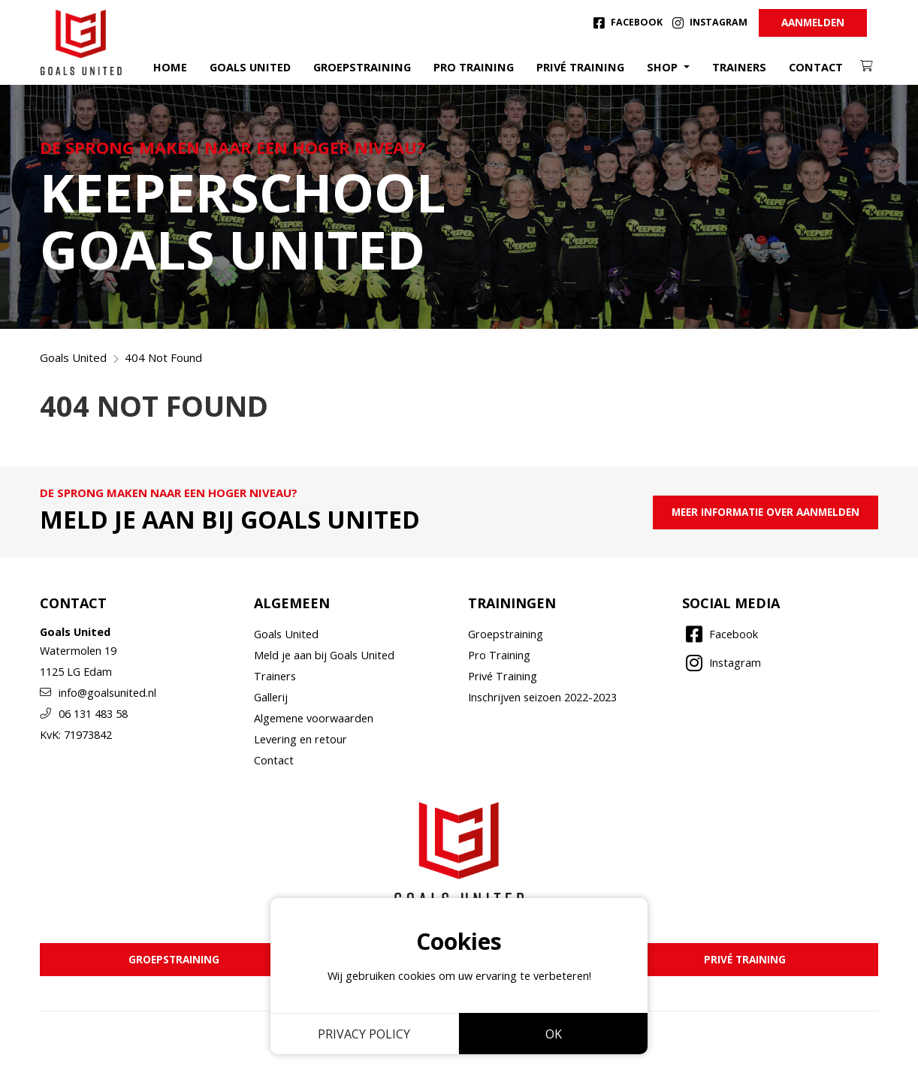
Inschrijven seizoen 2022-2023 (542, 697)
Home (170, 67)
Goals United (250, 67)
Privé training (580, 67)
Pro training (473, 67)
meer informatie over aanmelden (765, 512)
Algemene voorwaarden (313, 718)
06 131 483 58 (84, 714)
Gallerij (271, 697)
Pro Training (499, 655)
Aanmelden (812, 22)
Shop (664, 67)
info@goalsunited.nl (98, 693)
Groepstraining (362, 67)
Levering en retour (300, 739)
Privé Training (502, 676)
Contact (816, 67)
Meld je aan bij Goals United (324, 655)
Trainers (739, 67)
